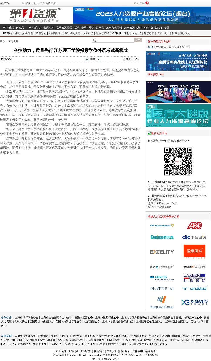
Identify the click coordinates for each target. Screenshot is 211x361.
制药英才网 (160, 339)
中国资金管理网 (95, 339)
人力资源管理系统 (25, 336)
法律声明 (137, 351)
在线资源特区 (64, 27)
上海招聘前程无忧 (141, 339)
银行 (126, 33)
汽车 (159, 33)
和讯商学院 (76, 339)
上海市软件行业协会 (162, 317)
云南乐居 (126, 343)
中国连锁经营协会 (82, 317)
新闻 (17, 33)
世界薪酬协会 (92, 321)
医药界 (101, 343)
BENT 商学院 (114, 339)
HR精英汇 (34, 27)
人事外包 (27, 33)
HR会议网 (138, 343)
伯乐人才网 (88, 343)
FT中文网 (77, 336)
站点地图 (150, 351)
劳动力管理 (102, 33)
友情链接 (99, 351)
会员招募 (48, 27)
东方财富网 (30, 339)
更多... (163, 343)
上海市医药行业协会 (107, 317)
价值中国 (63, 339)
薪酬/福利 (54, 33)
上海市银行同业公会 (27, 317)
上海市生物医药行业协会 (55, 317)
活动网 (166, 336)
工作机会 (73, 351)
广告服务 (112, 351)
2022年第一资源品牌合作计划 (172, 47)
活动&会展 (80, 27)
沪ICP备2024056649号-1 (105, 359)
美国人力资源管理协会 (69, 321)
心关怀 (158, 27)
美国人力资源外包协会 (189, 317)
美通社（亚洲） (60, 336)
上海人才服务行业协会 (134, 317)
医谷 (125, 339)
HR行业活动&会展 (13, 27)
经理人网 (154, 336)
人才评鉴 (88, 33)
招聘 (65, 33)
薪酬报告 (43, 336)
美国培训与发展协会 (41, 321)
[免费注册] (50, 3)
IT (140, 33)
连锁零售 (149, 33)
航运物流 (184, 33)
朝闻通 (51, 339)
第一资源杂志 (132, 27)
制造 (174, 33)
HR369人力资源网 (179, 339)
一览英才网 (54, 343)
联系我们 (86, 351)
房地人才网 (197, 321)
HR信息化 (40, 33)
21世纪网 (16, 339)
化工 (166, 33)
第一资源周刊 (114, 27)
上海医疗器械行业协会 (149, 321)
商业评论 (89, 336)
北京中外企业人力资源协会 (113, 336)
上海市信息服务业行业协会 (118, 321)
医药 (134, 33)
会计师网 (197, 339)
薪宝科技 (152, 343)
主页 (2, 41)
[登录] (28, 3)
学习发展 (75, 33)
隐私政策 (124, 351)
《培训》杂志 (72, 343)
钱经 (42, 339)
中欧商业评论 (139, 336)
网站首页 (5, 3)
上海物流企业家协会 (176, 321)
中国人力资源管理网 (19, 343)
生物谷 (197, 336)
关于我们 (60, 351)
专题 (166, 27)
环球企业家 (39, 343)
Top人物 (148, 27)
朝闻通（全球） (181, 336)
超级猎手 (113, 343)
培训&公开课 (96, 27)
